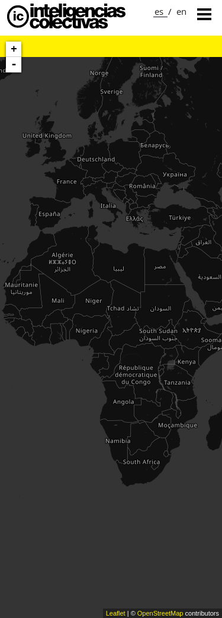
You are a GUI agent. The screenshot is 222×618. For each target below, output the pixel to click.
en (181, 11)
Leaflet (116, 613)
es (159, 11)
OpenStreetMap (160, 613)
